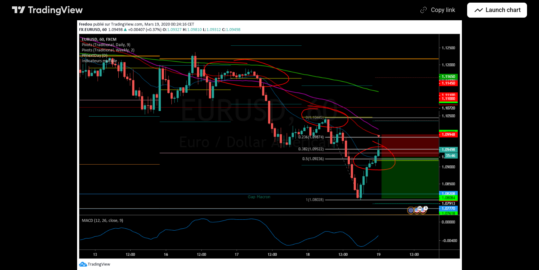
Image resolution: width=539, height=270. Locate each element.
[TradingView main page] (47, 10)
